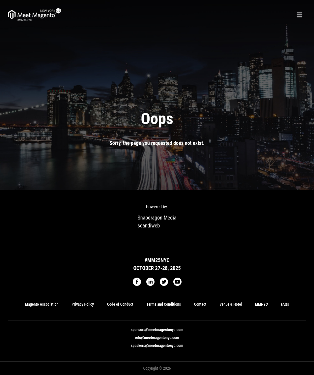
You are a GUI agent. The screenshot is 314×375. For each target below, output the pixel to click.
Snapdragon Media (157, 218)
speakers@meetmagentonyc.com (157, 345)
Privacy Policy (82, 304)
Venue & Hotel (230, 304)
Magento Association (41, 304)
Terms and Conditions (163, 304)
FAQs (285, 304)
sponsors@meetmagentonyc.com (157, 329)
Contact (200, 304)
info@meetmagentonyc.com (157, 337)
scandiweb (149, 225)
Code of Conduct (120, 304)
